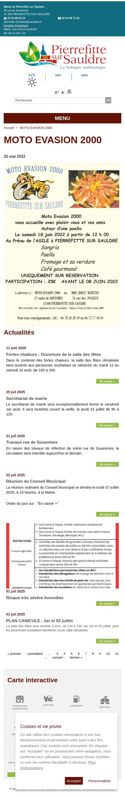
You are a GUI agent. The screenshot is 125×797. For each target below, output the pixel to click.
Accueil (9, 128)
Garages (48, 705)
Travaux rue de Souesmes (31, 442)
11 (117, 653)
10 (108, 653)
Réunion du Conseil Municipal (36, 481)
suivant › (58, 657)
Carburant (77, 706)
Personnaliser (99, 781)
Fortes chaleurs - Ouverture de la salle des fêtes (53, 354)
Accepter (74, 781)
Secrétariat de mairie (26, 398)
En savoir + (107, 381)
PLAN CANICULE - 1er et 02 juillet (39, 620)
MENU (62, 118)
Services (104, 707)
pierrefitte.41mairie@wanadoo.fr (23, 21)
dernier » (76, 657)
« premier (14, 653)
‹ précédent (34, 653)
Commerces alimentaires (20, 707)
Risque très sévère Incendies (35, 597)
